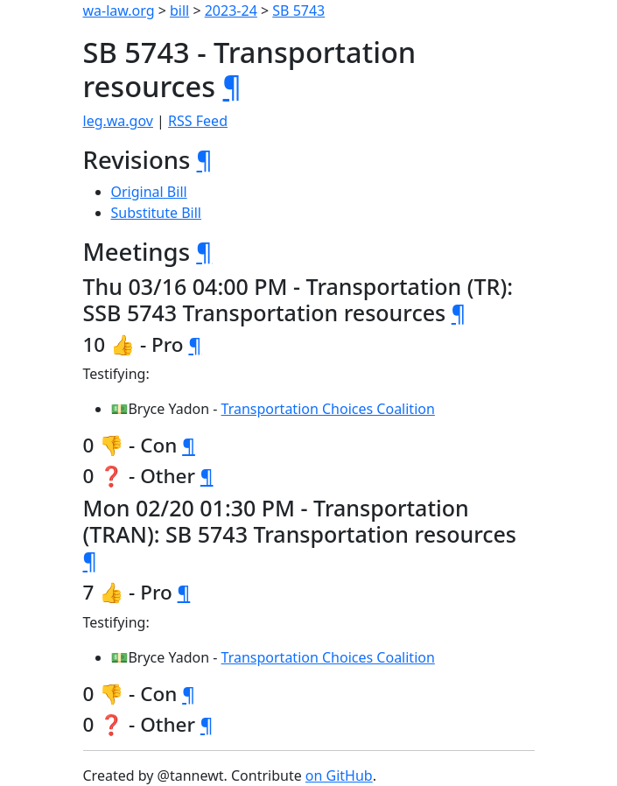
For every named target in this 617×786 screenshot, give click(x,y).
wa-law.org (119, 10)
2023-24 (231, 10)
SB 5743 (298, 10)
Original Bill (149, 191)
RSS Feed (198, 120)
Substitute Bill (156, 212)
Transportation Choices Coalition (328, 408)
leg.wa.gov (118, 120)
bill (179, 10)
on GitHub (339, 775)
